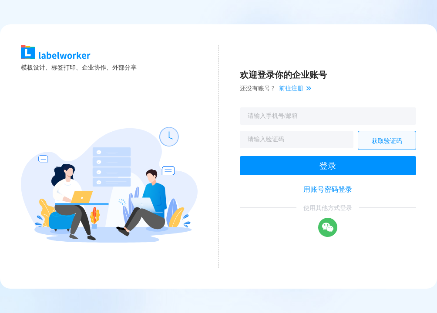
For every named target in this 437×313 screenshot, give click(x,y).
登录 (327, 165)
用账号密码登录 (327, 189)
